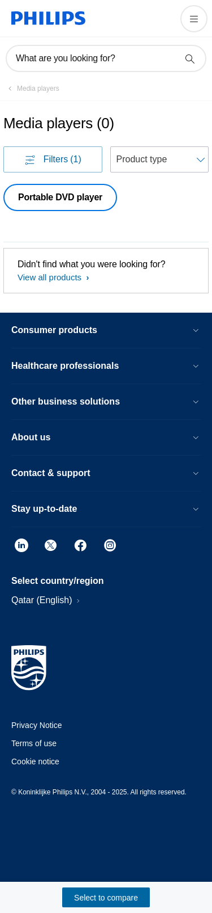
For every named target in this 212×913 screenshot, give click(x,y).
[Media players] (31, 88)
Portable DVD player (60, 197)
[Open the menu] (193, 18)
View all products (51, 277)
